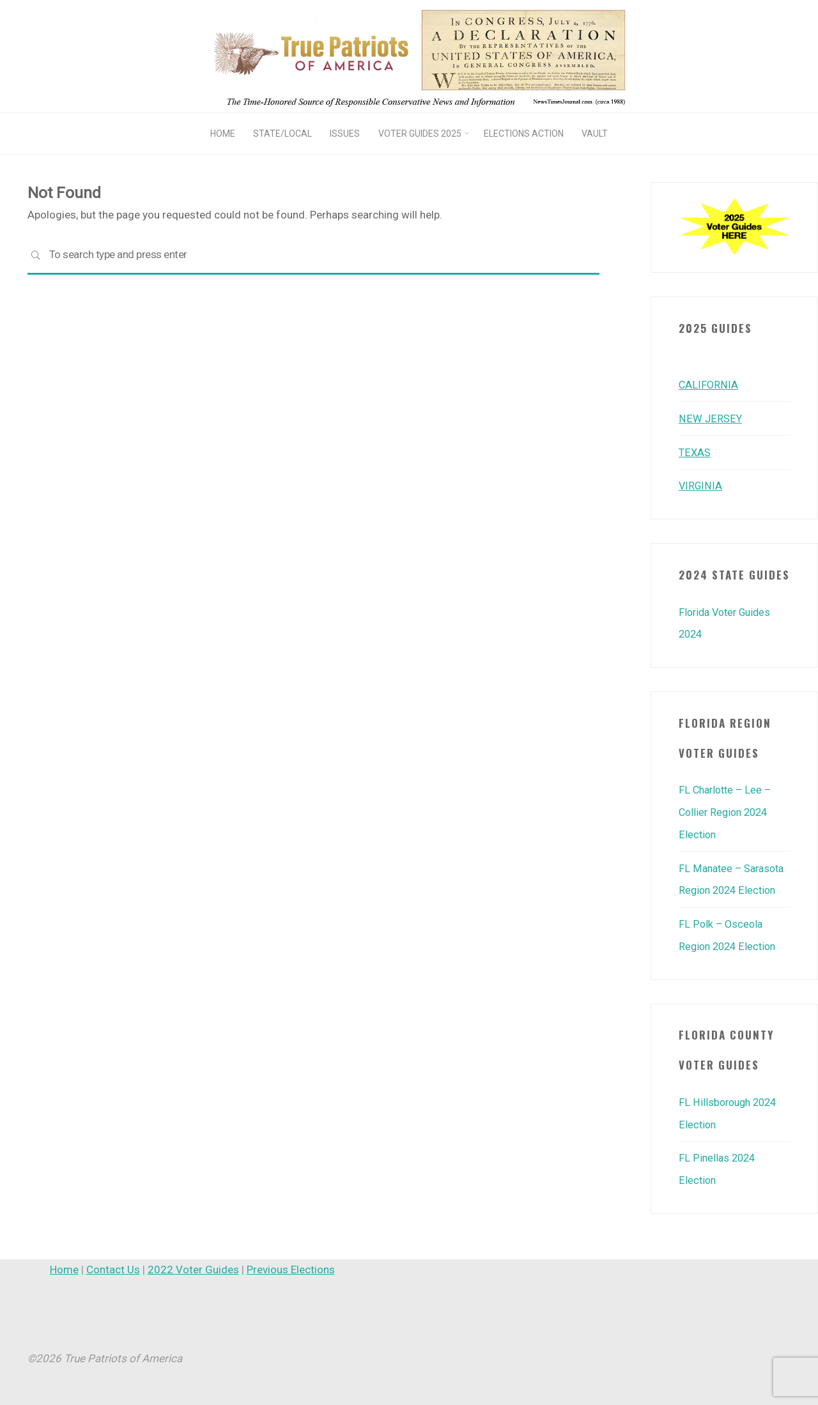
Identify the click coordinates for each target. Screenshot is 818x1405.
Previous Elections (291, 1261)
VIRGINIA (701, 484)
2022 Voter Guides (193, 1261)
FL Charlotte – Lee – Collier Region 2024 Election (727, 809)
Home (64, 1261)
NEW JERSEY (710, 417)
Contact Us (113, 1261)
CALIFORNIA (709, 384)
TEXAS (695, 451)
